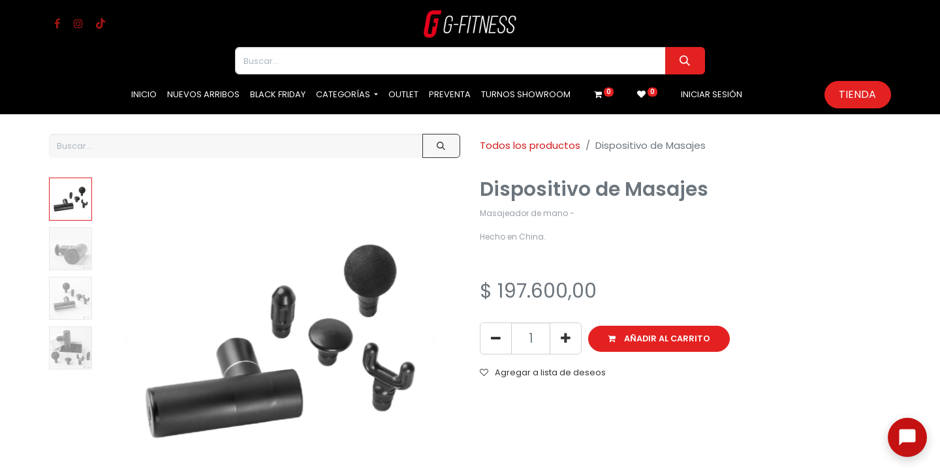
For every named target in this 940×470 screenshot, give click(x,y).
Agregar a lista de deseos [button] (543, 372)
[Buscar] (685, 60)
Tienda (857, 94)
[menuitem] (144, 94)
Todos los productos (530, 145)
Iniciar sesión (711, 94)
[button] (659, 339)
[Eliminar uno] (496, 338)
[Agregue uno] (566, 338)
